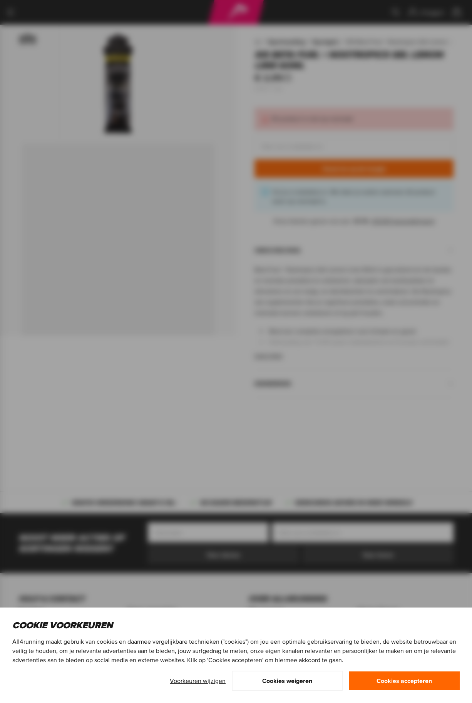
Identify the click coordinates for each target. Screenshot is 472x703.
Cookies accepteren (404, 680)
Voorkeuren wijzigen (198, 680)
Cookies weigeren (287, 680)
